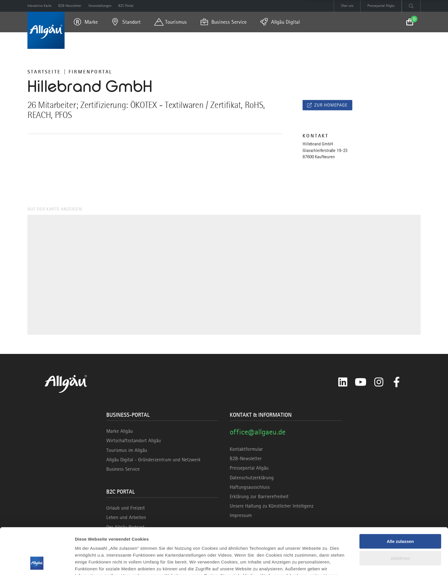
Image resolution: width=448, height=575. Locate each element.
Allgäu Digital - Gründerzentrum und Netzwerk (153, 459)
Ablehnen (400, 516)
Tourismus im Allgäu (126, 450)
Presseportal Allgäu (249, 468)
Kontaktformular (246, 449)
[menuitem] (85, 22)
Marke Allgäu (119, 431)
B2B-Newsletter (246, 458)
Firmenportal (90, 72)
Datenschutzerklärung (252, 477)
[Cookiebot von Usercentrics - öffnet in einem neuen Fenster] (37, 564)
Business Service (123, 469)
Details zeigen (89, 563)
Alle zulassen (400, 500)
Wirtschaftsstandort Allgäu (133, 440)
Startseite (44, 72)
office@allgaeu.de (257, 431)
